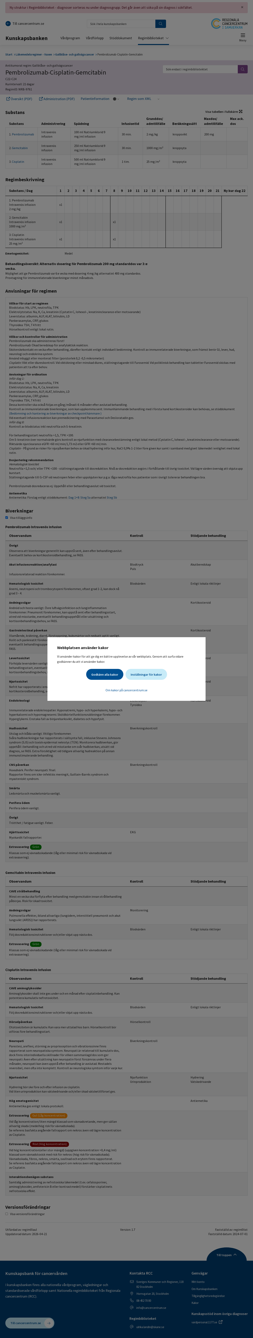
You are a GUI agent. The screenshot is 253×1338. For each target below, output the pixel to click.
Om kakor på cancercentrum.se (126, 690)
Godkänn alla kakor (104, 674)
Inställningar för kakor (146, 674)
